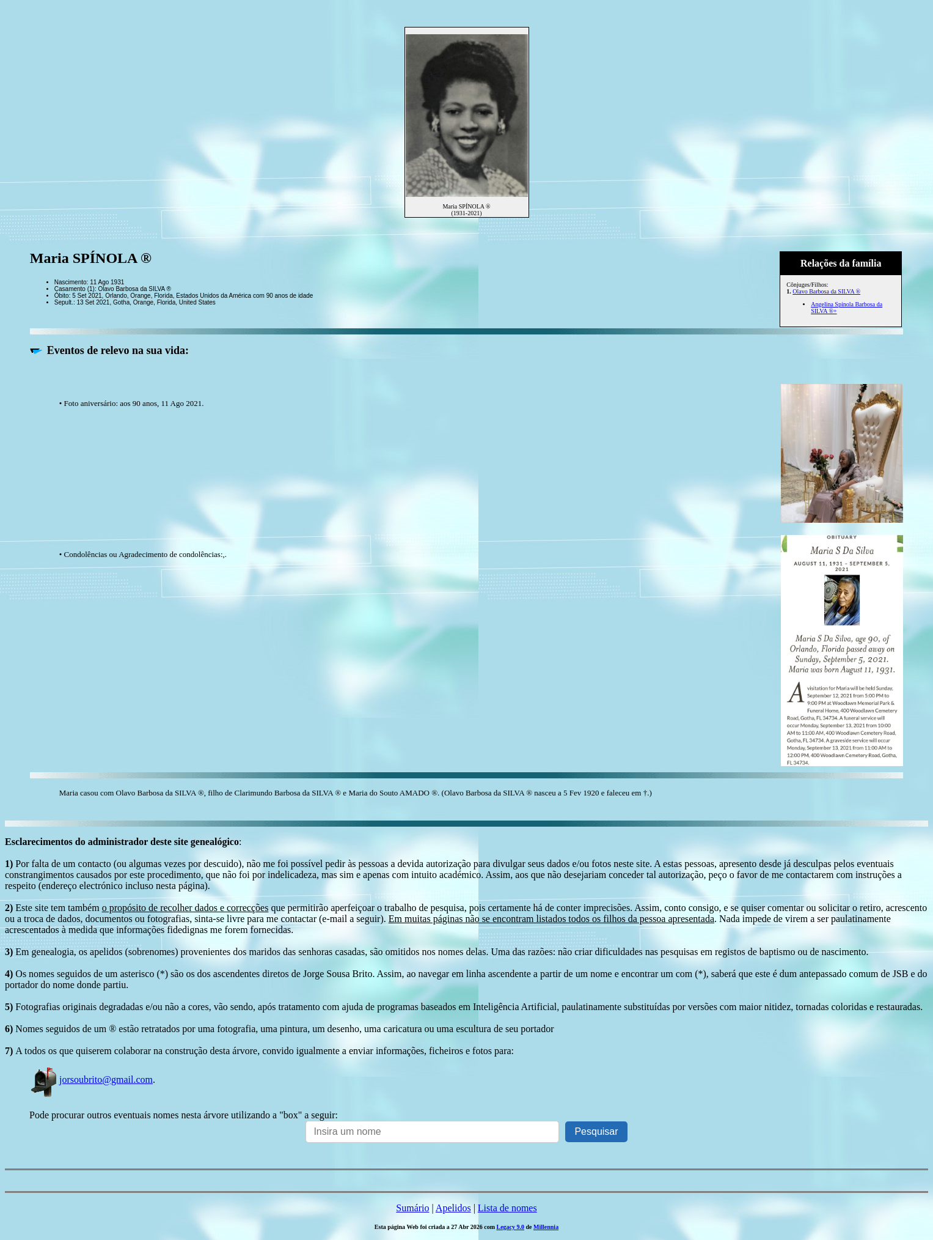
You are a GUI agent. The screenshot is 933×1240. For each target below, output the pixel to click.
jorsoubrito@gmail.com (91, 1079)
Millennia (545, 1226)
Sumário (412, 1208)
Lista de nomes (507, 1208)
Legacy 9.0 (510, 1226)
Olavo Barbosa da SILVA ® (826, 291)
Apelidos (453, 1208)
